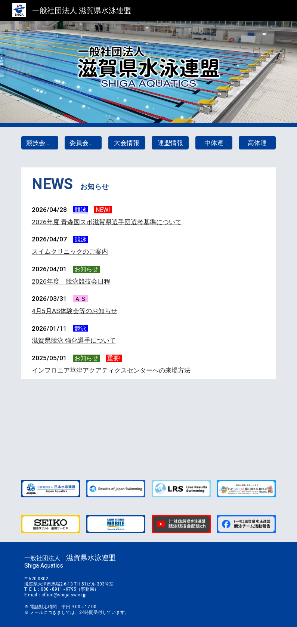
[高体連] (257, 143)
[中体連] (214, 143)
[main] (148, 184)
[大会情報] (127, 143)
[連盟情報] (170, 143)
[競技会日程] (40, 143)
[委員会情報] (83, 143)
